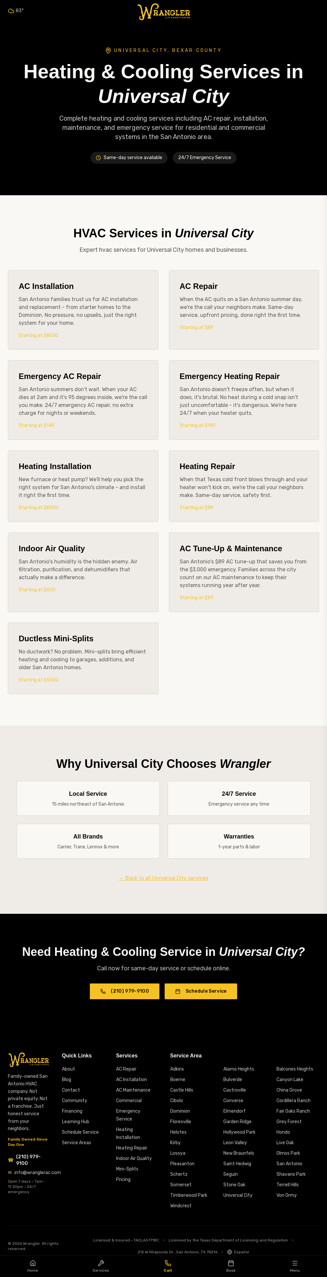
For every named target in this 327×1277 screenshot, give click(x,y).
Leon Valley (235, 1143)
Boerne (177, 1079)
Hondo (283, 1132)
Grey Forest (289, 1121)
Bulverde (232, 1079)
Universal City (238, 1195)
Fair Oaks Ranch (293, 1111)
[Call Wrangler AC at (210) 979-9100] (28, 1160)
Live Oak (285, 1143)
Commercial (129, 1100)
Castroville (234, 1090)
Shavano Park (291, 1174)
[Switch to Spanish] (238, 1252)
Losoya (177, 1153)
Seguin (230, 1174)
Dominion (180, 1111)
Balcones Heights (294, 1069)
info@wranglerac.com (37, 1172)
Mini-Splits (127, 1169)
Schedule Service (201, 991)
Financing (72, 1111)
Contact (71, 1090)
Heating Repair (131, 1148)
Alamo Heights (238, 1069)
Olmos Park (288, 1153)
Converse (233, 1100)
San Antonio (289, 1164)
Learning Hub (75, 1121)
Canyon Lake (289, 1079)
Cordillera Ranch (293, 1100)
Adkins (177, 1069)
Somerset (181, 1185)
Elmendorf (234, 1111)
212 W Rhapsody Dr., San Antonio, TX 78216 (177, 1252)
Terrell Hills (287, 1185)
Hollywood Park (239, 1132)
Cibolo (176, 1100)
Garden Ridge (237, 1121)
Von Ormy (286, 1195)
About (68, 1069)
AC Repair (126, 1069)
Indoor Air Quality (134, 1158)
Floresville (180, 1121)
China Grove (289, 1090)
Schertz (179, 1174)
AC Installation (131, 1079)
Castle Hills (181, 1090)
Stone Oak (234, 1185)
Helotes (178, 1132)
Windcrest (181, 1206)
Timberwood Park (188, 1195)
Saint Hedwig (237, 1164)
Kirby (175, 1143)
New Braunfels (238, 1153)
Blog (66, 1079)
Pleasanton (182, 1164)
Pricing (123, 1179)
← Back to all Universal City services (163, 878)
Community (74, 1100)
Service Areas (76, 1143)
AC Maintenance (133, 1090)
